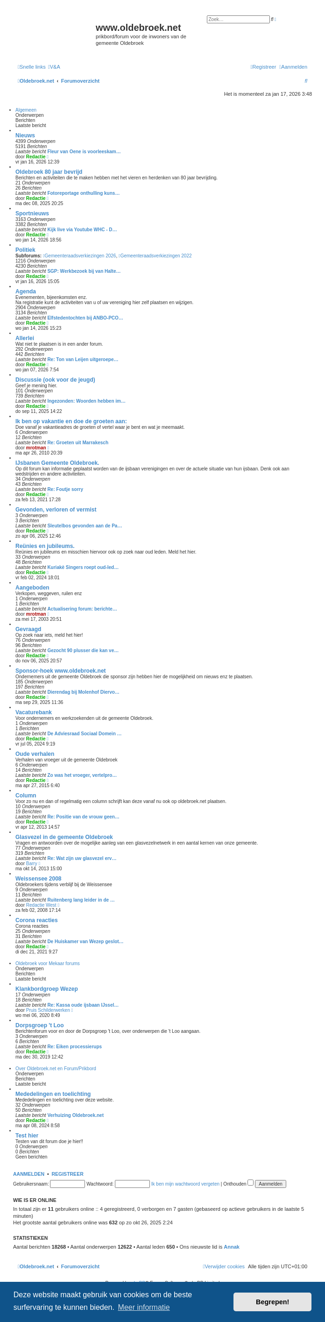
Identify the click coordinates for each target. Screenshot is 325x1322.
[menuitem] (54, 66)
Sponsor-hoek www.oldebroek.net (60, 671)
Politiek (25, 250)
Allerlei (24, 338)
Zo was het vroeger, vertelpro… (82, 775)
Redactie (36, 156)
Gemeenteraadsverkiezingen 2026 (79, 255)
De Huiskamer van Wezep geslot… (85, 941)
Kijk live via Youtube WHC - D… (82, 229)
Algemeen (25, 110)
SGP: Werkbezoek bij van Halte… (83, 271)
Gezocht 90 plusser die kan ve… (83, 650)
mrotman (36, 447)
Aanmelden (28, 1174)
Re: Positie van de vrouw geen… (83, 816)
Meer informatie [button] (144, 1307)
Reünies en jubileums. (45, 546)
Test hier (26, 1135)
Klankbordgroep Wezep (46, 989)
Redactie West (41, 905)
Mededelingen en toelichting (53, 1094)
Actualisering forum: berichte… (82, 608)
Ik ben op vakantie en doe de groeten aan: (71, 421)
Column (25, 795)
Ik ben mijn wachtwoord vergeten (185, 1184)
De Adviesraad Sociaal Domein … (84, 733)
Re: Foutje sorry (65, 489)
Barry (31, 863)
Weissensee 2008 (38, 878)
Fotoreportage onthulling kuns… (83, 193)
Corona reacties (36, 920)
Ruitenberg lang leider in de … (80, 900)
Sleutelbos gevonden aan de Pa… (84, 525)
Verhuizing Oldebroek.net (75, 1115)
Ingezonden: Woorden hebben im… (86, 401)
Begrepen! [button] (272, 1302)
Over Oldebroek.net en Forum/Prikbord (55, 1068)
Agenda (25, 291)
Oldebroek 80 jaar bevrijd (48, 172)
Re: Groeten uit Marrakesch (77, 442)
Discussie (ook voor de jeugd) (55, 380)
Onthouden (238, 1184)
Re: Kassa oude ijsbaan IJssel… (83, 1005)
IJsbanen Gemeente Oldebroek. (57, 463)
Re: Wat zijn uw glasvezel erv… (81, 858)
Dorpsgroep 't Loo (39, 1025)
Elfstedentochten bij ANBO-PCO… (85, 317)
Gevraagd (28, 629)
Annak (232, 1247)
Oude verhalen (34, 754)
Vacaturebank (33, 712)
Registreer (67, 1174)
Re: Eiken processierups (74, 1046)
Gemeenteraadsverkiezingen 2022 (155, 255)
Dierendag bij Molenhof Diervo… (83, 692)
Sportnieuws (32, 213)
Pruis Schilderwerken (48, 1010)
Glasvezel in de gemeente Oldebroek (64, 837)
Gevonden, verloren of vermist (55, 509)
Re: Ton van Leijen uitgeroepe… (82, 359)
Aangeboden (32, 587)
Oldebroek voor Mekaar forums (47, 963)
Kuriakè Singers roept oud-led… (83, 567)
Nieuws (25, 135)
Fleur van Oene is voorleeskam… (83, 151)
